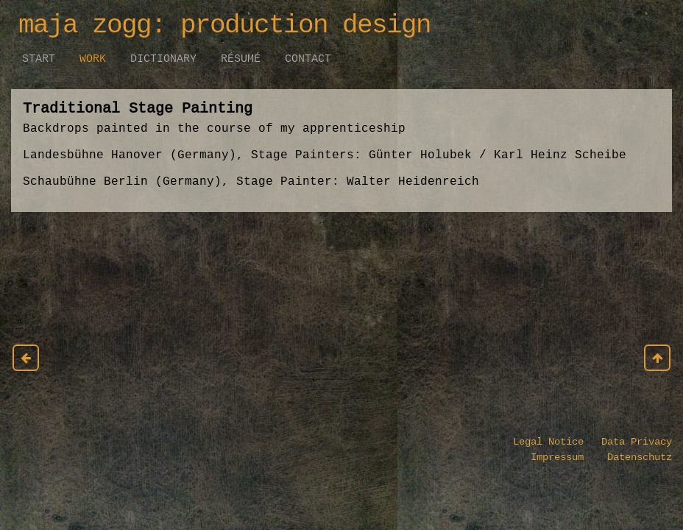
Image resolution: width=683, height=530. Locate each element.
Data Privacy (628, 442)
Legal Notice (548, 442)
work (92, 58)
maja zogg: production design (224, 25)
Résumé (241, 58)
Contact (308, 58)
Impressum (560, 457)
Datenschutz (631, 457)
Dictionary (163, 58)
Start (38, 58)
